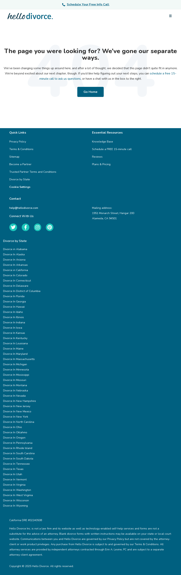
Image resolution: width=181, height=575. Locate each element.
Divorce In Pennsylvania (17, 443)
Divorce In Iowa (12, 328)
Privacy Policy (17, 141)
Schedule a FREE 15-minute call (112, 149)
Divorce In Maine (13, 349)
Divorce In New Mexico (17, 411)
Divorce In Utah (12, 474)
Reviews (97, 157)
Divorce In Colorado (15, 275)
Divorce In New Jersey (16, 406)
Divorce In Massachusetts (19, 359)
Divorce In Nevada (14, 396)
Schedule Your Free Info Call (85, 4)
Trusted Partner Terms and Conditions (32, 172)
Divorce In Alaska (14, 254)
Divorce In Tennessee (16, 464)
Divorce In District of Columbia (21, 291)
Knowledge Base (102, 141)
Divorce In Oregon (14, 437)
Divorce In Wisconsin (16, 500)
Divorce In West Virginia (18, 495)
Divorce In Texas (13, 469)
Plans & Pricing (101, 164)
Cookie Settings (19, 187)
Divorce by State (19, 179)
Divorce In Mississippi (16, 375)
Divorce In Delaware (15, 286)
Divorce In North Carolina (18, 422)
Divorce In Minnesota (16, 369)
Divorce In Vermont (15, 479)
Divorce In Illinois (13, 317)
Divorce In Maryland (15, 354)
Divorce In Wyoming (15, 506)
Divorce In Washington (17, 490)
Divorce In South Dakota (18, 458)
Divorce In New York (15, 417)
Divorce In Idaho (13, 312)
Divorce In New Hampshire (19, 401)
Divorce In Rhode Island (17, 448)
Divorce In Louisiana (15, 343)
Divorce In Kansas (14, 333)
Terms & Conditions (21, 149)
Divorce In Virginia (14, 485)
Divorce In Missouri (14, 380)
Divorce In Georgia (14, 301)
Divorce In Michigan (15, 364)
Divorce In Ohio (12, 427)
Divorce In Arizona (14, 260)
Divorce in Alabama (15, 249)
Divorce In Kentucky (15, 338)
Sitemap (14, 157)
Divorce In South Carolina (19, 453)
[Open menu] (170, 16)
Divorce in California (15, 270)
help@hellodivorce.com (23, 208)
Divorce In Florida (13, 296)
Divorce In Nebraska (15, 390)
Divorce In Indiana (14, 322)
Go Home (90, 92)
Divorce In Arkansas (15, 265)
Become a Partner (20, 164)
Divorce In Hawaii (14, 307)
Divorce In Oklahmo (15, 432)
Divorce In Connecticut (17, 280)
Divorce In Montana (15, 385)
